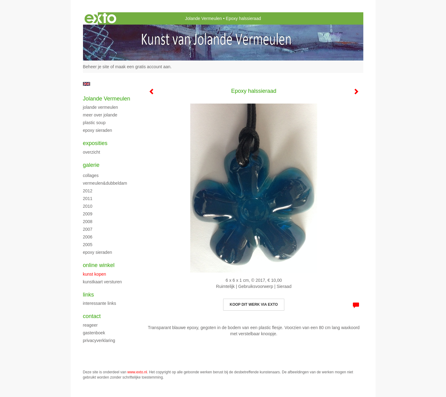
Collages (91, 175)
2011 (88, 198)
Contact (92, 316)
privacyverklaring (99, 340)
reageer (90, 325)
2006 (88, 236)
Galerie (91, 165)
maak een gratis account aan (143, 66)
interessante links (99, 303)
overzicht (91, 152)
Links (88, 295)
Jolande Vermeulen (203, 18)
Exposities (95, 143)
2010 (88, 206)
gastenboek (94, 332)
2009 (88, 213)
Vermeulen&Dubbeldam (105, 183)
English (86, 84)
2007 (88, 229)
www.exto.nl (137, 372)
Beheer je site (96, 66)
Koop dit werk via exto (254, 304)
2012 (88, 190)
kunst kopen (94, 274)
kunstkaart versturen (102, 281)
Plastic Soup (94, 122)
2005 (88, 244)
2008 (88, 221)
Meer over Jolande (100, 114)
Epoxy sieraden (97, 130)
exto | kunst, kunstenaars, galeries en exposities (100, 18)
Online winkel (99, 265)
